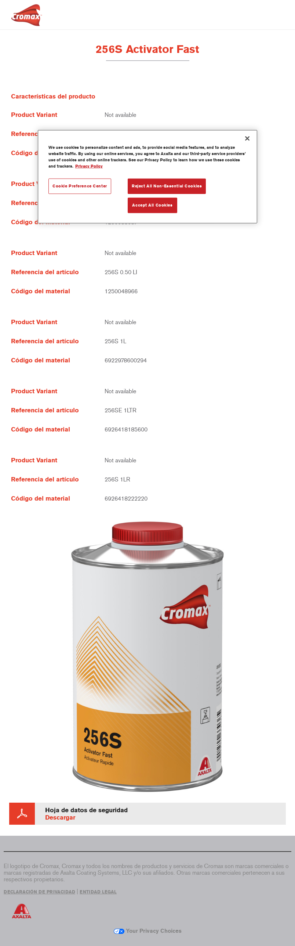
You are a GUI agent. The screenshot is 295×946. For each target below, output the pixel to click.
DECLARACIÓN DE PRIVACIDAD (39, 892)
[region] (147, 177)
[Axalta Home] (26, 20)
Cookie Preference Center (79, 186)
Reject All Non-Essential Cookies (167, 186)
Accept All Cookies (152, 205)
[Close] (247, 138)
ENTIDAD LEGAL (98, 892)
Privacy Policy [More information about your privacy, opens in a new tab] (89, 166)
